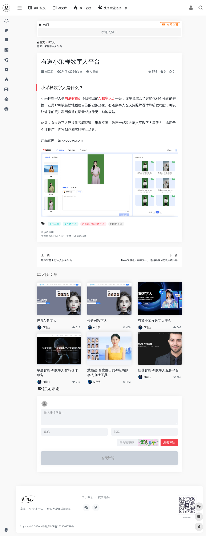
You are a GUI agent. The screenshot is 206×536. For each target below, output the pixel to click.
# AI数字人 (71, 223)
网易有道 (71, 98)
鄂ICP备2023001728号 (61, 526)
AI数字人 (105, 98)
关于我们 (87, 497)
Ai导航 (92, 71)
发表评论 (169, 442)
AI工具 (51, 42)
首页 (42, 42)
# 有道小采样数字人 (93, 223)
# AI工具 (54, 223)
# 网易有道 (116, 223)
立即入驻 (170, 24)
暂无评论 (51, 388)
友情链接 (104, 497)
